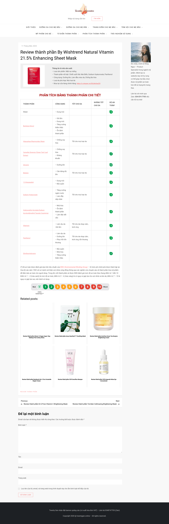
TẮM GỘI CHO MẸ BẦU (132, 27)
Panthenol (27, 238)
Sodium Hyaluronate (31, 195)
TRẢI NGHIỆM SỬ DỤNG (122, 34)
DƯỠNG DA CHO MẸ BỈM (77, 27)
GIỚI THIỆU (31, 27)
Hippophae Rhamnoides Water (34, 141)
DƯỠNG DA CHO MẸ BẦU (51, 27)
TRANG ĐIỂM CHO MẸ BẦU (105, 27)
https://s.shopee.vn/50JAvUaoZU (89, 83)
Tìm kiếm (97, 18)
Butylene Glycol (29, 126)
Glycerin (26, 165)
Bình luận (22, 425)
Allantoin (26, 226)
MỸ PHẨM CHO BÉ (45, 34)
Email (20, 467)
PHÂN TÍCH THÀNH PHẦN (95, 34)
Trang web (22, 478)
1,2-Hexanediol (28, 182)
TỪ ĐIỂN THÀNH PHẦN (68, 34)
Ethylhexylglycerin (30, 253)
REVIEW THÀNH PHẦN (28, 391)
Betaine (26, 173)
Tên (19, 457)
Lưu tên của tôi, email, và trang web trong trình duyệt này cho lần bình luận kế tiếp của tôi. (55, 489)
